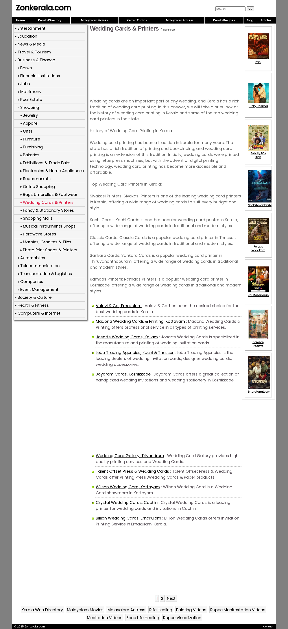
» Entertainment (30, 28)
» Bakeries (29, 155)
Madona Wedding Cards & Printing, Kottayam (140, 321)
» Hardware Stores (38, 234)
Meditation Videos (104, 617)
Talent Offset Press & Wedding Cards (132, 471)
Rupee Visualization (182, 617)
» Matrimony (29, 91)
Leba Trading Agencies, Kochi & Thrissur (135, 352)
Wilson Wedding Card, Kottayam (128, 487)
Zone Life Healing (142, 617)
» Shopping (28, 107)
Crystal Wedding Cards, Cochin (127, 502)
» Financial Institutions (38, 75)
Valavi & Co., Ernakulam (119, 305)
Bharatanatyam (259, 390)
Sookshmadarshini (261, 203)
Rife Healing (160, 610)
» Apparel (29, 123)
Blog (250, 20)
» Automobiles (31, 258)
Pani (258, 60)
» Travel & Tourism (33, 52)
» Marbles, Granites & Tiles (45, 242)
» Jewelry (29, 115)
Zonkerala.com (43, 7)
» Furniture (30, 139)
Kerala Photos (137, 20)
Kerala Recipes (224, 20)
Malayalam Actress (180, 20)
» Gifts (26, 131)
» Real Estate (29, 99)
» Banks (24, 68)
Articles (266, 20)
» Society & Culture (33, 297)
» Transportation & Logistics (44, 273)
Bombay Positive (258, 342)
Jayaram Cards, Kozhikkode (123, 374)
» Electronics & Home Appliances (52, 170)
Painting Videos (191, 610)
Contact (268, 626)
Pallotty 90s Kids (258, 153)
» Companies (30, 281)
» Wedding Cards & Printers (47, 202)
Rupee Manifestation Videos (237, 610)
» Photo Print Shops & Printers (48, 250)
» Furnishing (31, 147)
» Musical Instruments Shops (48, 226)
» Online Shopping (37, 186)
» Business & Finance (35, 60)
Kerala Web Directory (42, 610)
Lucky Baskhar (258, 104)
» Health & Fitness (32, 305)
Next (171, 598)
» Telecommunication (38, 265)
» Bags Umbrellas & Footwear (49, 194)
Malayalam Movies (94, 20)
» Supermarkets (35, 178)
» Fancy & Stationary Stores (47, 210)
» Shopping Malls (36, 218)
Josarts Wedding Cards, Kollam (127, 337)
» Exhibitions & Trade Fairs (45, 163)
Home (20, 20)
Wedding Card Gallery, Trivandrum (130, 455)
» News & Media (30, 44)
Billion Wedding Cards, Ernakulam (128, 518)
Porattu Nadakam (258, 246)
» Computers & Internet (37, 313)
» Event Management (37, 289)
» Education (26, 36)
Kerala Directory (49, 20)
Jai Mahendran (258, 293)
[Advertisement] (50, 354)
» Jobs (23, 83)
